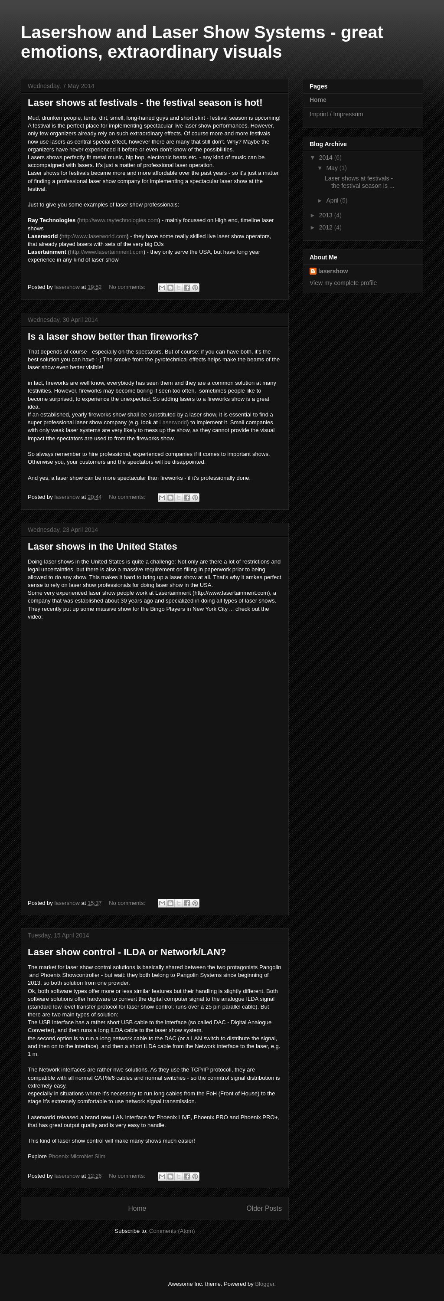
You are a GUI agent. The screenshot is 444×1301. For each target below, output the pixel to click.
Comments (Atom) (172, 1231)
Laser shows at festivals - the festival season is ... (360, 182)
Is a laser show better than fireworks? (113, 336)
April (333, 200)
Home (137, 1208)
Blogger (264, 1284)
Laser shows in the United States (102, 546)
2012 (326, 227)
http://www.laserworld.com (94, 236)
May (332, 167)
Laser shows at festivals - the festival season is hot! (145, 102)
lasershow (333, 271)
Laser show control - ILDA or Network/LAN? (127, 952)
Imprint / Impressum (336, 114)
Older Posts (264, 1208)
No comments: (128, 287)
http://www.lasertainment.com (107, 252)
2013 (326, 215)
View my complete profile (343, 282)
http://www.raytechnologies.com (118, 220)
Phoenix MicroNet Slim (77, 1156)
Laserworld (173, 422)
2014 (326, 157)
